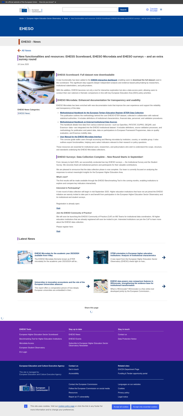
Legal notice (123, 397)
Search (123, 10)
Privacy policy (123, 393)
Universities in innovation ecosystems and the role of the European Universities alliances (60, 283)
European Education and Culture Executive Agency (41, 366)
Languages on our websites (129, 384)
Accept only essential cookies (145, 407)
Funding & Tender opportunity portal (132, 373)
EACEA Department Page (128, 369)
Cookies (121, 388)
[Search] (90, 9)
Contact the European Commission (83, 384)
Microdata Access (26, 343)
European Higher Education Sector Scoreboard (38, 334)
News (66, 18)
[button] (147, 9)
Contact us (122, 334)
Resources (73, 393)
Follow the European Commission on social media (89, 388)
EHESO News (74, 334)
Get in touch (74, 369)
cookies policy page (66, 406)
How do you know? (47, 2)
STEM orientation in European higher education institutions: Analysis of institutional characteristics (133, 254)
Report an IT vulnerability (79, 397)
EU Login (23, 352)
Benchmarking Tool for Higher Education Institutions (40, 339)
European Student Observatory (32, 348)
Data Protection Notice (127, 339)
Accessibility (74, 373)
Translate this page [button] (154, 9)
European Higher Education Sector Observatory (44, 18)
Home (21, 18)
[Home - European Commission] (32, 9)
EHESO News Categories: (29, 110)
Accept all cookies (121, 407)
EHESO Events (75, 339)
